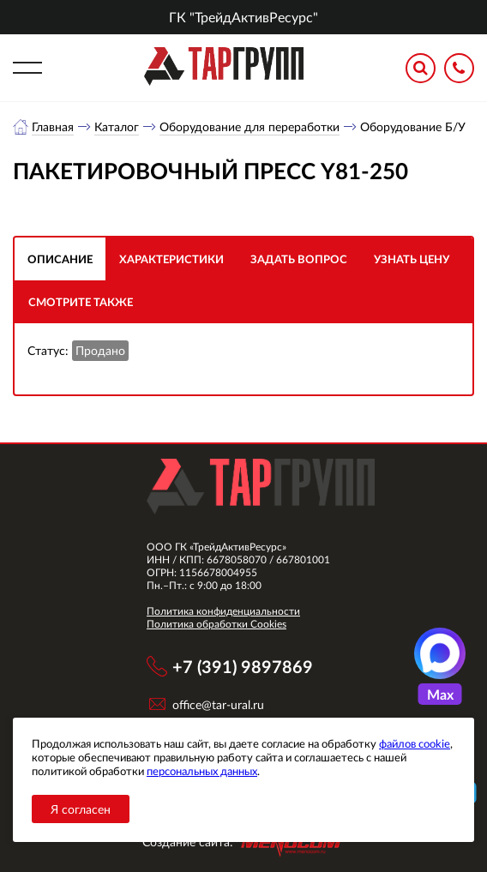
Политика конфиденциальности (223, 610)
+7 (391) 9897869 (242, 666)
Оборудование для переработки (249, 126)
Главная (53, 126)
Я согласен (81, 809)
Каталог (116, 126)
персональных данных (202, 771)
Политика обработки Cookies (216, 623)
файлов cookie (414, 743)
